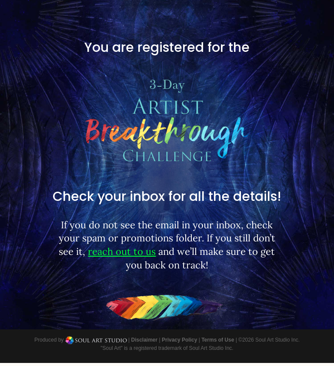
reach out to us (122, 251)
